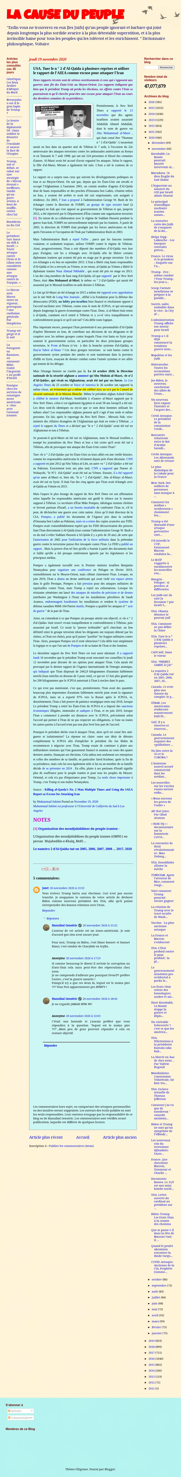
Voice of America (85, 385)
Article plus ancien (120, 1137)
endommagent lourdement (61, 601)
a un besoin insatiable (81, 507)
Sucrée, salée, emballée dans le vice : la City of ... (162, 309)
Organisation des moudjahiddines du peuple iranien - (79, 829)
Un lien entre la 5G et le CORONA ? (162, 754)
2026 (152, 102)
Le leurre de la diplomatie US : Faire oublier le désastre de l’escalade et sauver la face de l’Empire (14, 137)
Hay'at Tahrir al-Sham (47, 350)
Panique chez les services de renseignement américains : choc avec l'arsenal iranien (14, 400)
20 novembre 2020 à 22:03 (83, 1016)
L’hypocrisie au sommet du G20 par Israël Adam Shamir (162, 190)
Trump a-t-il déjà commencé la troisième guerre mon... (162, 342)
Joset (45, 888)
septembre (159, 1285)
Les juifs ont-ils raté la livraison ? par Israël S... (162, 600)
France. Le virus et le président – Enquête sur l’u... (162, 261)
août (155, 1291)
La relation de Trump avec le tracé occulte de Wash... (162, 912)
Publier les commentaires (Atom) (71, 1146)
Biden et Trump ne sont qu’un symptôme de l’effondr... (162, 1129)
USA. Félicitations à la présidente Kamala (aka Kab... (162, 1044)
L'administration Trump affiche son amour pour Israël (162, 325)
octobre (157, 1279)
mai (155, 1309)
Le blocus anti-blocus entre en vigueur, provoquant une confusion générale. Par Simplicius (14, 306)
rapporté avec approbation (117, 292)
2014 (152, 1370)
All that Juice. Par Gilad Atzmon (160, 814)
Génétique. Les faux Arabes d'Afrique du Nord (14, 85)
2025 (152, 108)
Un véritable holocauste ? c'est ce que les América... (162, 1027)
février (157, 1327)
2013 (152, 1376)
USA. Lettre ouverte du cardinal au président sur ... (161, 1201)
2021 (152, 132)
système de (126, 601)
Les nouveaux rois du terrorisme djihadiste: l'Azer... (160, 1147)
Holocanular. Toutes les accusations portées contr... (162, 369)
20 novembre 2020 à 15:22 (100, 925)
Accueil (82, 1137)
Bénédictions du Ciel (14, 223)
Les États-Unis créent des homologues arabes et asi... (162, 991)
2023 (152, 120)
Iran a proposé (71, 199)
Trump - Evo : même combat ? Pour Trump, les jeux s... (162, 277)
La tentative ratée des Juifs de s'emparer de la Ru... (162, 226)
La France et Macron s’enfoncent (160, 939)
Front (54, 345)
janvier (157, 1333)
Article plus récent (46, 1137)
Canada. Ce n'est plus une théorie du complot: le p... (162, 692)
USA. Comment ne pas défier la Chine (161, 627)
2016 (152, 1358)
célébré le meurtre (47, 398)
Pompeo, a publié (53, 516)
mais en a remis (85, 521)
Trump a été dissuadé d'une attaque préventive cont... (162, 528)
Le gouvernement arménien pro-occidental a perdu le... (162, 974)
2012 (152, 1382)
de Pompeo (74, 645)
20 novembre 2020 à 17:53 (83, 958)
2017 (152, 1352)
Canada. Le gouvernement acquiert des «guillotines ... (162, 739)
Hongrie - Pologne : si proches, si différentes (160, 584)
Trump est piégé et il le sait (14, 334)
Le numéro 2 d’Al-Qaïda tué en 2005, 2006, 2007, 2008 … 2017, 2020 (82, 849)
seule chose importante (116, 777)
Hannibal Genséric (64, 925)
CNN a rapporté (102, 468)
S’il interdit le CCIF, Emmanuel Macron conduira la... (161, 547)
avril (155, 1315)
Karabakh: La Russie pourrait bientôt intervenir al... (162, 160)
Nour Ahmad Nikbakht (70, 271)
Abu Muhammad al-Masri (113, 133)
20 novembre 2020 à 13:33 (67, 888)
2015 (152, 1364)
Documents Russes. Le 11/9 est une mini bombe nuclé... (162, 1183)
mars (156, 1321)
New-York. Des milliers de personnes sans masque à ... (162, 489)
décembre (159, 142)
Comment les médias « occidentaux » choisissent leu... (162, 508)
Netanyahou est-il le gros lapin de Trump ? (14, 106)
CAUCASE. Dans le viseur (161, 654)
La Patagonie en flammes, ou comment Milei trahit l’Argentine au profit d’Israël (14, 361)
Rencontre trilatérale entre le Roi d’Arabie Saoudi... (160, 441)
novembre (159, 149)
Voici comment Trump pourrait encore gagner (162, 896)
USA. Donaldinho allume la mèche (162, 866)
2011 (152, 1388)
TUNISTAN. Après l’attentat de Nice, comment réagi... (162, 880)
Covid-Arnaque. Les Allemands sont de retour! (162, 458)
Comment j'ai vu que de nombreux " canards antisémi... (162, 1111)
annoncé (83, 375)
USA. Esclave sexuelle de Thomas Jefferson (160, 1094)
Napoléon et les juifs (161, 356)
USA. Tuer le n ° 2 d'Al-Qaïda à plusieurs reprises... (162, 641)
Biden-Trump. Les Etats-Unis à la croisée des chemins (162, 1219)
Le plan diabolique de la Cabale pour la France (162, 472)
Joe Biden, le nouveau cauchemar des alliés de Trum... (161, 387)
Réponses (53, 918)
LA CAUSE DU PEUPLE (65, 16)
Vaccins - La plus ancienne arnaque (162, 926)
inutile (80, 606)
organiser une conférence (74, 569)
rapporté (106, 275)
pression (88, 583)
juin (155, 1303)
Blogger (110, 1469)
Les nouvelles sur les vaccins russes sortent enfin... (162, 787)
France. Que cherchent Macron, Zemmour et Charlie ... (161, 1166)
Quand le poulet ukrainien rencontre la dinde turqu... (162, 1251)
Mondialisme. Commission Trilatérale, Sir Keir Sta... (162, 1078)
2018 (152, 1347)
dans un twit (104, 389)
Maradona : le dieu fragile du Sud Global (162, 176)
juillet (156, 1297)
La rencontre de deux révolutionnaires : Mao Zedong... (162, 849)
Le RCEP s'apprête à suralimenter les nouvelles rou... (161, 566)
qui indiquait (41, 671)
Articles (14, 1411)
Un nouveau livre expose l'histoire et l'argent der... (161, 404)
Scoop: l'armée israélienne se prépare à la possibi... (162, 293)
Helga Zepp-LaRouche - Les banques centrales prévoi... (162, 243)
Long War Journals (67, 297)
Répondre (48, 910)
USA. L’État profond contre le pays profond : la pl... (162, 954)
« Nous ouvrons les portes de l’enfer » (161, 802)
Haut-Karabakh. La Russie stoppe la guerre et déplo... (162, 1009)
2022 (152, 126)
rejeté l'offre (80, 239)
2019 (152, 1341)
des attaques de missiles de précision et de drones (102, 592)
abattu (60, 578)
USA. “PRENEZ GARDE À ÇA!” (161, 663)
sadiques (85, 710)
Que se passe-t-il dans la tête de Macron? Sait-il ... (162, 1235)
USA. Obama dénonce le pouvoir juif (160, 614)
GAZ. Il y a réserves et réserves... (160, 725)
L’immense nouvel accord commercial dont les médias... (162, 770)
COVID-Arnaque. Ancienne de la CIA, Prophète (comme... (162, 1267)
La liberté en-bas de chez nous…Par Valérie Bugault (162, 1062)
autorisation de (44, 539)
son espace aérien (122, 578)
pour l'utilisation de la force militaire (85, 539)
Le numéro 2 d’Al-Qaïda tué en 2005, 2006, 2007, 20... (162, 676)
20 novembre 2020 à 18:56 (100, 999)
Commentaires (19, 1417)
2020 (152, 137)
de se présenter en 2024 (57, 768)
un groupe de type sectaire (104, 204)
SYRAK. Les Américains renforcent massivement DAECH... (162, 709)
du (56, 425)
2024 (152, 114)
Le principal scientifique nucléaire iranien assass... (160, 208)
